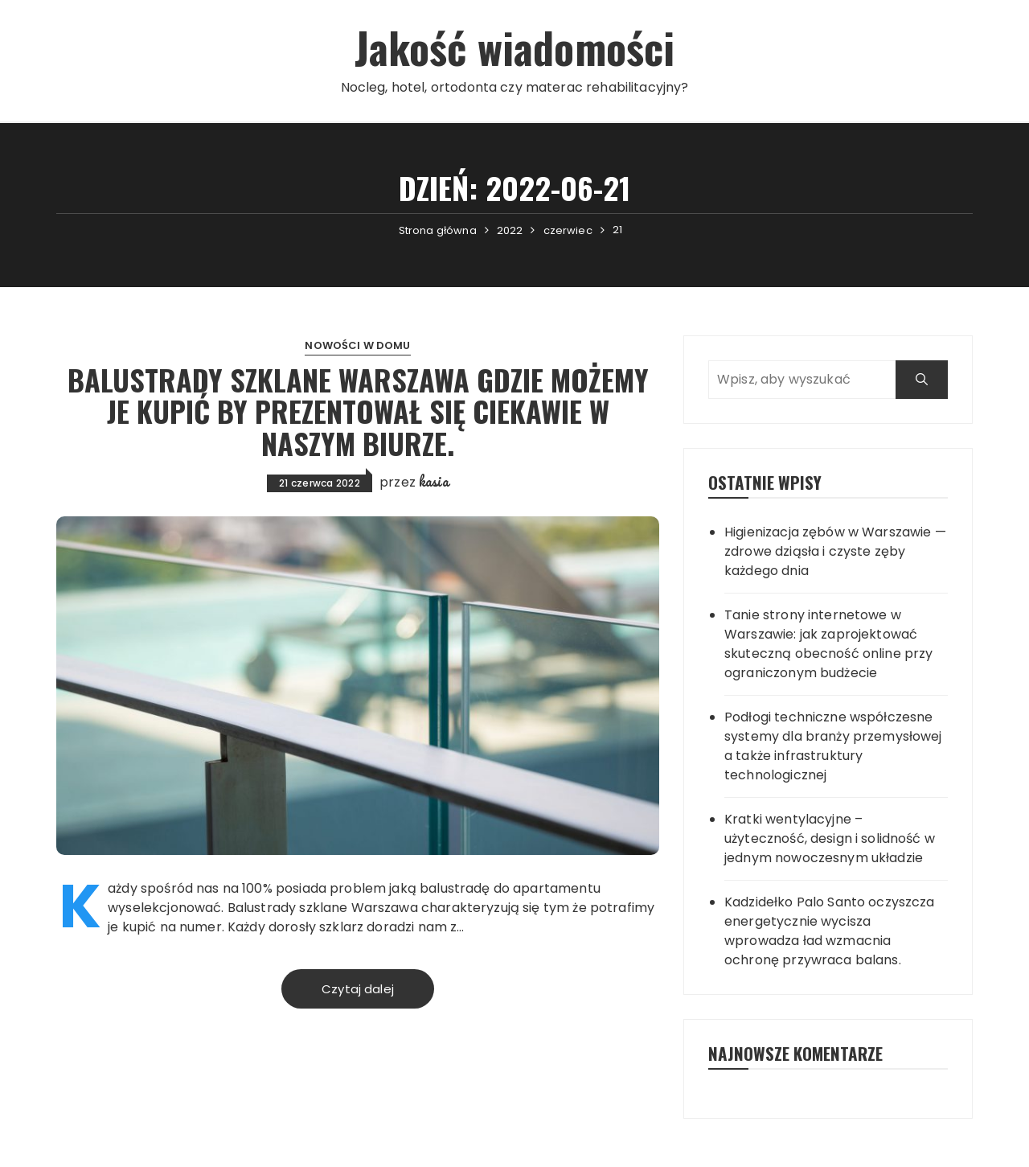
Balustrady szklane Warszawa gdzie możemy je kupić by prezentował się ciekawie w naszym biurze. (358, 411)
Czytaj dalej (358, 988)
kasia (434, 481)
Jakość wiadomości (515, 47)
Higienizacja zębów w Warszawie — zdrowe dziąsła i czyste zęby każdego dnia (835, 551)
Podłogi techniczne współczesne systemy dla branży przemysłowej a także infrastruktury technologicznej (833, 746)
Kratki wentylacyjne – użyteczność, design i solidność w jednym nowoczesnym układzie (829, 838)
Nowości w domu (357, 345)
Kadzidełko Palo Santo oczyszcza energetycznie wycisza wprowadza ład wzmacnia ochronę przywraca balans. (829, 931)
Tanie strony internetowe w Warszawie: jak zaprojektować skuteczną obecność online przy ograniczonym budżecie (828, 644)
